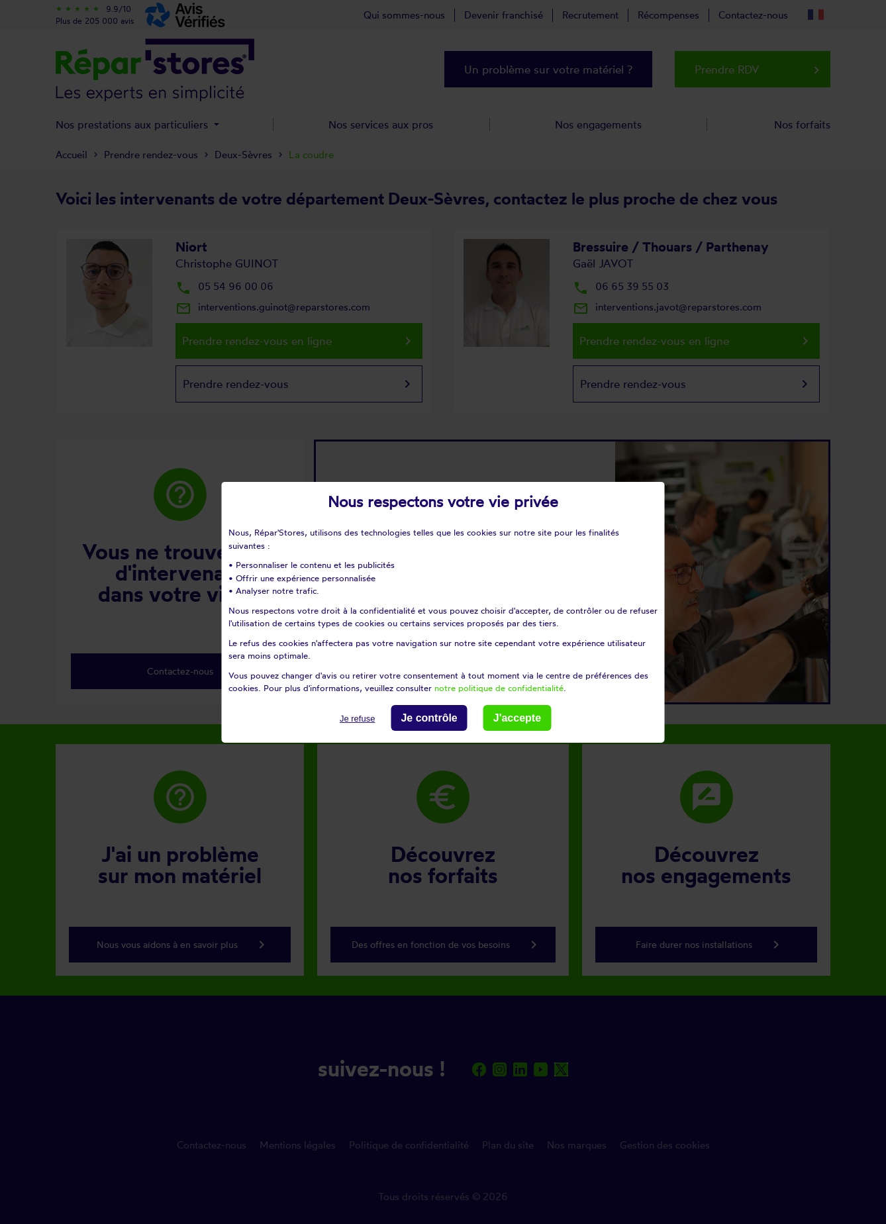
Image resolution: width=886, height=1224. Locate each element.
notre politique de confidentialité (499, 688)
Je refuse (357, 718)
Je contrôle (429, 717)
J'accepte (517, 717)
